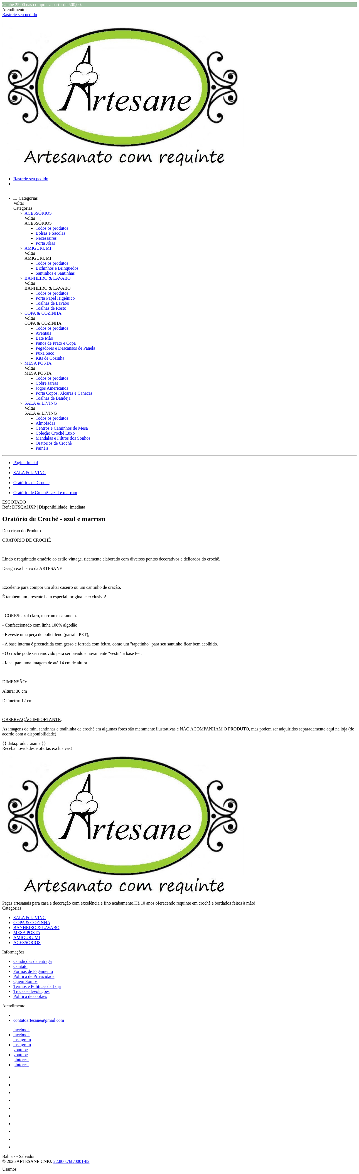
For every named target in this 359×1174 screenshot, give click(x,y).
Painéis (42, 448)
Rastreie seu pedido (19, 14)
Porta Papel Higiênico (55, 298)
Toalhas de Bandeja (53, 398)
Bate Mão (44, 338)
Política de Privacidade (34, 976)
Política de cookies (30, 996)
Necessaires (46, 238)
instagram (22, 1039)
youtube (20, 1049)
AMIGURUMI (37, 248)
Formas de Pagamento (33, 971)
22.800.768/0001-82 (71, 1161)
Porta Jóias (45, 243)
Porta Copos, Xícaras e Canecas (64, 393)
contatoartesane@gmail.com (38, 1020)
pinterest (21, 1059)
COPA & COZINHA (43, 313)
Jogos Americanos (52, 388)
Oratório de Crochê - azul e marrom (45, 492)
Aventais (43, 333)
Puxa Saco (45, 353)
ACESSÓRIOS (38, 213)
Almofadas (45, 423)
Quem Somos (25, 981)
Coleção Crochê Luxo (55, 433)
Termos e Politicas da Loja (37, 986)
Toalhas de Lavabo (52, 303)
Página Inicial (25, 462)
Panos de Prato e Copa (56, 343)
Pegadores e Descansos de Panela (65, 348)
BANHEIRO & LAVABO (47, 278)
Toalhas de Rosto (51, 308)
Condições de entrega (32, 961)
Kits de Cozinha (50, 358)
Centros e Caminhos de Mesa (62, 428)
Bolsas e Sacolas (50, 233)
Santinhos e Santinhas (55, 273)
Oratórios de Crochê (54, 443)
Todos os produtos (52, 228)
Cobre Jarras (47, 383)
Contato (20, 966)
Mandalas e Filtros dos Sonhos (63, 438)
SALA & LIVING (40, 403)
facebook (21, 1029)
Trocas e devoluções (31, 991)
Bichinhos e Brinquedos (57, 268)
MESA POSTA (37, 363)
